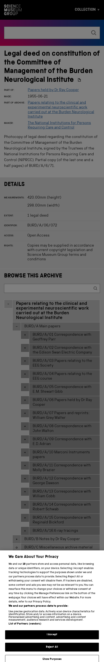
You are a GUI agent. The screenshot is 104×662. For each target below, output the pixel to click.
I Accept (52, 637)
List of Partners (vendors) (25, 626)
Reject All (52, 649)
